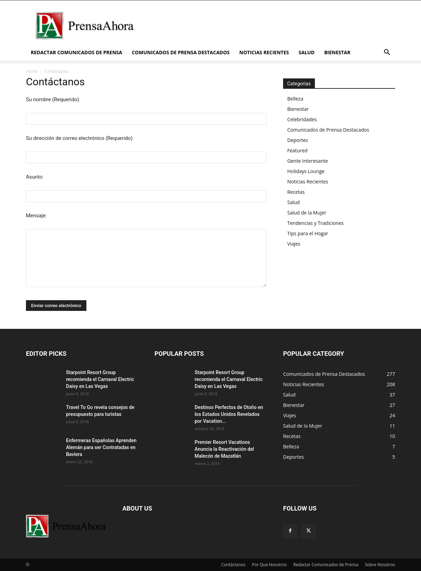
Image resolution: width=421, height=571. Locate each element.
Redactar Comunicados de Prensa (76, 52)
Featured (297, 150)
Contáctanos (233, 565)
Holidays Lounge (306, 171)
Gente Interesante (307, 161)
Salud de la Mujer (306, 212)
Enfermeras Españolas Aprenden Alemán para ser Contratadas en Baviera (101, 447)
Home (32, 71)
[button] (386, 53)
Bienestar (337, 52)
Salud (307, 52)
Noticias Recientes (264, 52)
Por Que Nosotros (269, 565)
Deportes (297, 140)
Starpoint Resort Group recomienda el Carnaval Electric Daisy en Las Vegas (100, 379)
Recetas (296, 192)
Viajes (293, 243)
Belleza (295, 98)
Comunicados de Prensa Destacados (181, 52)
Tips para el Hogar (307, 233)
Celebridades (302, 119)
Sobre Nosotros (380, 565)
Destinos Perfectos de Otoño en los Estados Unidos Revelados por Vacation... (229, 414)
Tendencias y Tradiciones (315, 223)
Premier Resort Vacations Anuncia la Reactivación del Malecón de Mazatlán (224, 449)
